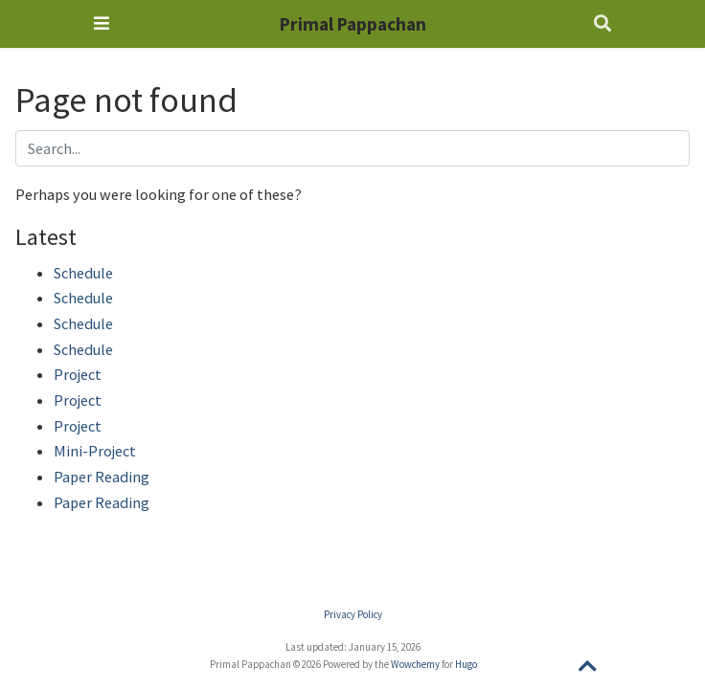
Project (78, 374)
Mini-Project (95, 450)
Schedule (83, 272)
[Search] (602, 24)
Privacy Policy (353, 614)
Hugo (466, 664)
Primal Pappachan (353, 23)
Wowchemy (415, 664)
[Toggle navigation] (101, 23)
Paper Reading (101, 476)
